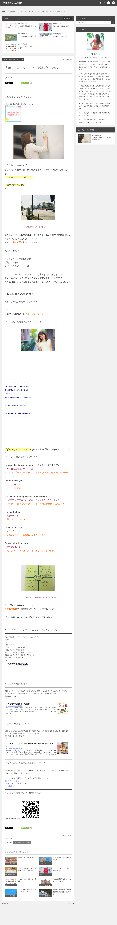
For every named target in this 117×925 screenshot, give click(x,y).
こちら (23, 104)
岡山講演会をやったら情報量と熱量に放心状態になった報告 (62, 893)
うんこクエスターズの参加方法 (27, 36)
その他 (7, 886)
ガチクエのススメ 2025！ (26, 859)
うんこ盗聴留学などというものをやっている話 (62, 881)
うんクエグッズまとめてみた (61, 26)
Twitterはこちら (10, 786)
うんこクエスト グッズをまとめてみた (62, 870)
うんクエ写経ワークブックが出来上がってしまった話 (27, 870)
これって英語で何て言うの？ (12, 59)
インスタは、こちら (12, 781)
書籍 (41, 875)
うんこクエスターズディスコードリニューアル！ (27, 892)
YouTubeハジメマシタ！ (60, 36)
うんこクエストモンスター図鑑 (27, 881)
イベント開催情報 (10, 865)
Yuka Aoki (9, 78)
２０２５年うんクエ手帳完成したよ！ (62, 860)
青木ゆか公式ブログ (12, 3)
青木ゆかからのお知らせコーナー (45, 864)
